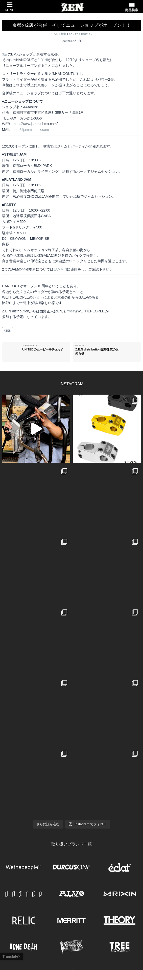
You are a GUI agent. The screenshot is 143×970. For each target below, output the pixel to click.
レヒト (38, 297)
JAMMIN (60, 269)
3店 (5, 54)
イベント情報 (58, 34)
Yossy (71, 311)
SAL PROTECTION (80, 34)
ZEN (7, 330)
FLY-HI (42, 60)
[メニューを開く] (8, 6)
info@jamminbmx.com (31, 130)
